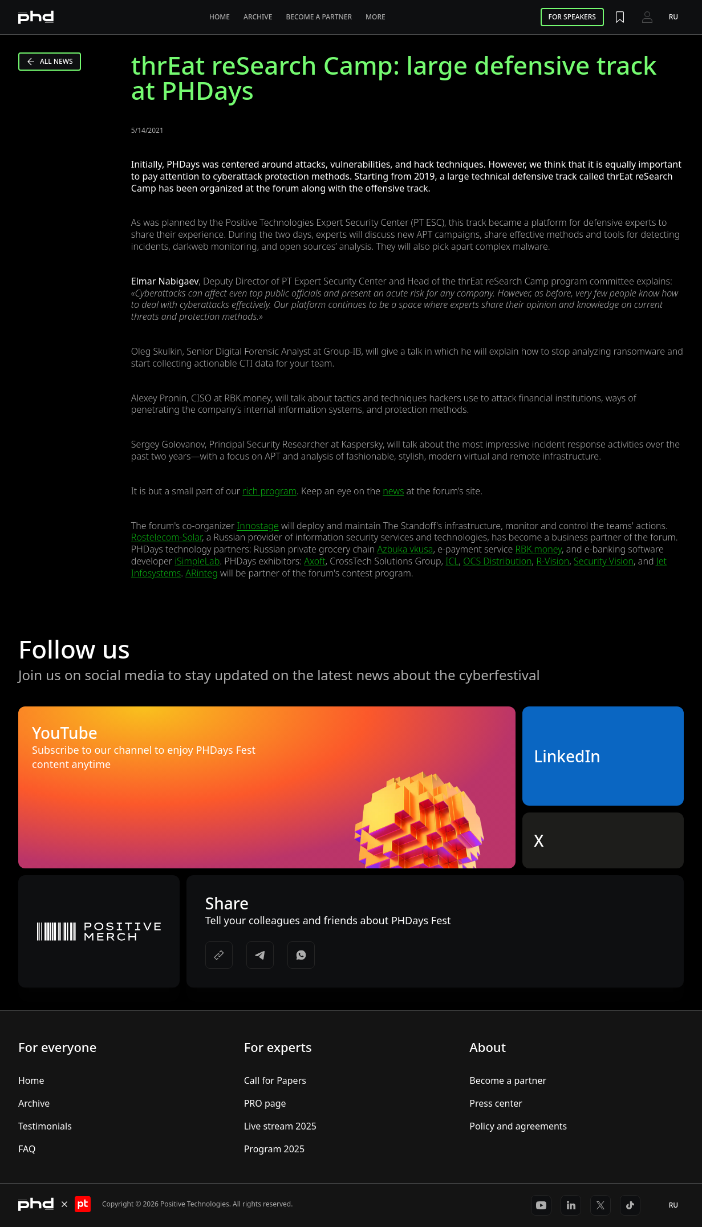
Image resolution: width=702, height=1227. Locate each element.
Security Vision (604, 561)
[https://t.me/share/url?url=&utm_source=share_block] (260, 955)
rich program (269, 491)
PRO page (265, 1103)
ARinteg (201, 573)
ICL (451, 561)
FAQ (26, 1149)
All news (49, 61)
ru (673, 17)
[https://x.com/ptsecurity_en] (600, 1205)
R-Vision (552, 561)
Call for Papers (275, 1080)
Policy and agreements (518, 1126)
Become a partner (319, 17)
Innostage (257, 525)
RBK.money (538, 549)
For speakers (572, 17)
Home (219, 17)
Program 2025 (274, 1149)
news (393, 491)
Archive (258, 17)
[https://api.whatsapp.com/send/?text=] (301, 955)
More (376, 17)
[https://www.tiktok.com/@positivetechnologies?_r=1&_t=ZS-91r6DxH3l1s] (630, 1205)
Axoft (314, 561)
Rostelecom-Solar (166, 537)
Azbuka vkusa (405, 549)
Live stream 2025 (280, 1126)
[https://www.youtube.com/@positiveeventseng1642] (541, 1205)
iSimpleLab (197, 561)
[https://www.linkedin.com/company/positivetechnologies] (571, 1205)
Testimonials (45, 1126)
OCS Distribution (497, 561)
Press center (495, 1103)
